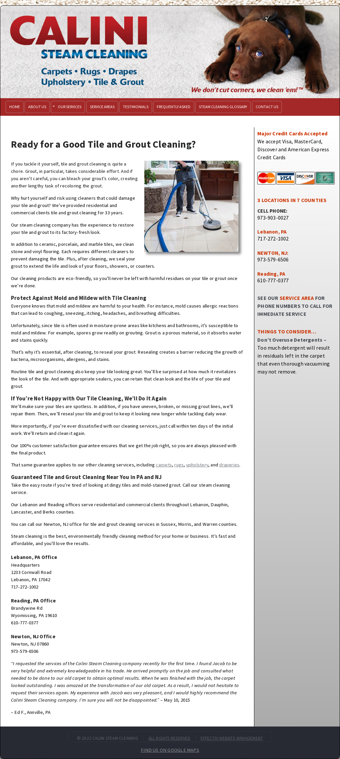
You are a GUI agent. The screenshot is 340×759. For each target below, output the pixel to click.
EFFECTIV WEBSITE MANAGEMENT (232, 738)
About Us (37, 106)
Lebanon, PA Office (34, 557)
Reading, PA (271, 274)
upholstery (197, 465)
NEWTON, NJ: (272, 253)
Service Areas (102, 106)
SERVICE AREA (297, 298)
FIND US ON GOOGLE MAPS (170, 750)
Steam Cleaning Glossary (223, 106)
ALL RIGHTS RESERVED (169, 738)
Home (14, 106)
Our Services (69, 106)
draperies (229, 465)
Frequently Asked (174, 106)
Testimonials (135, 106)
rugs (179, 465)
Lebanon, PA (272, 232)
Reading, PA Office (33, 600)
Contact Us (267, 106)
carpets (164, 465)
